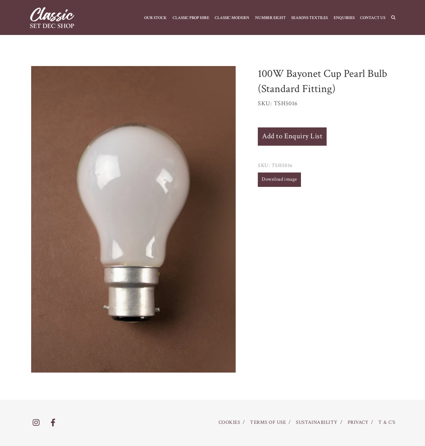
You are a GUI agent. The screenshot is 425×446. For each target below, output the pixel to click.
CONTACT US (372, 18)
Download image (279, 179)
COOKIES (229, 422)
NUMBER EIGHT (270, 18)
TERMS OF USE (268, 422)
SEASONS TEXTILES (309, 18)
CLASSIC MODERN (232, 18)
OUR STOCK (155, 18)
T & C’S (386, 422)
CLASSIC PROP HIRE (191, 18)
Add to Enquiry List (292, 136)
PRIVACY (358, 422)
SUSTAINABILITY (317, 422)
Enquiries (344, 18)
